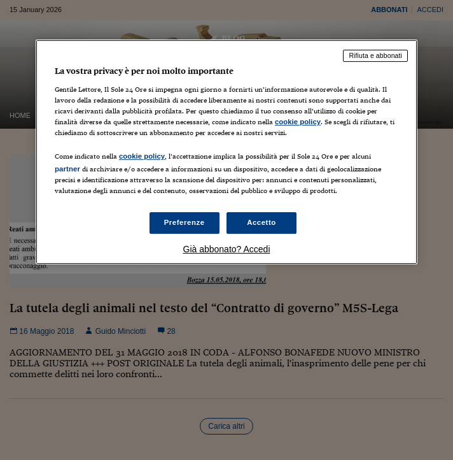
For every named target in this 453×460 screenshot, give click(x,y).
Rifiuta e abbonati (375, 55)
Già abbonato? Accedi (226, 249)
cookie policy (298, 122)
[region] (226, 152)
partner (67, 169)
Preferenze (184, 223)
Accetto (261, 223)
